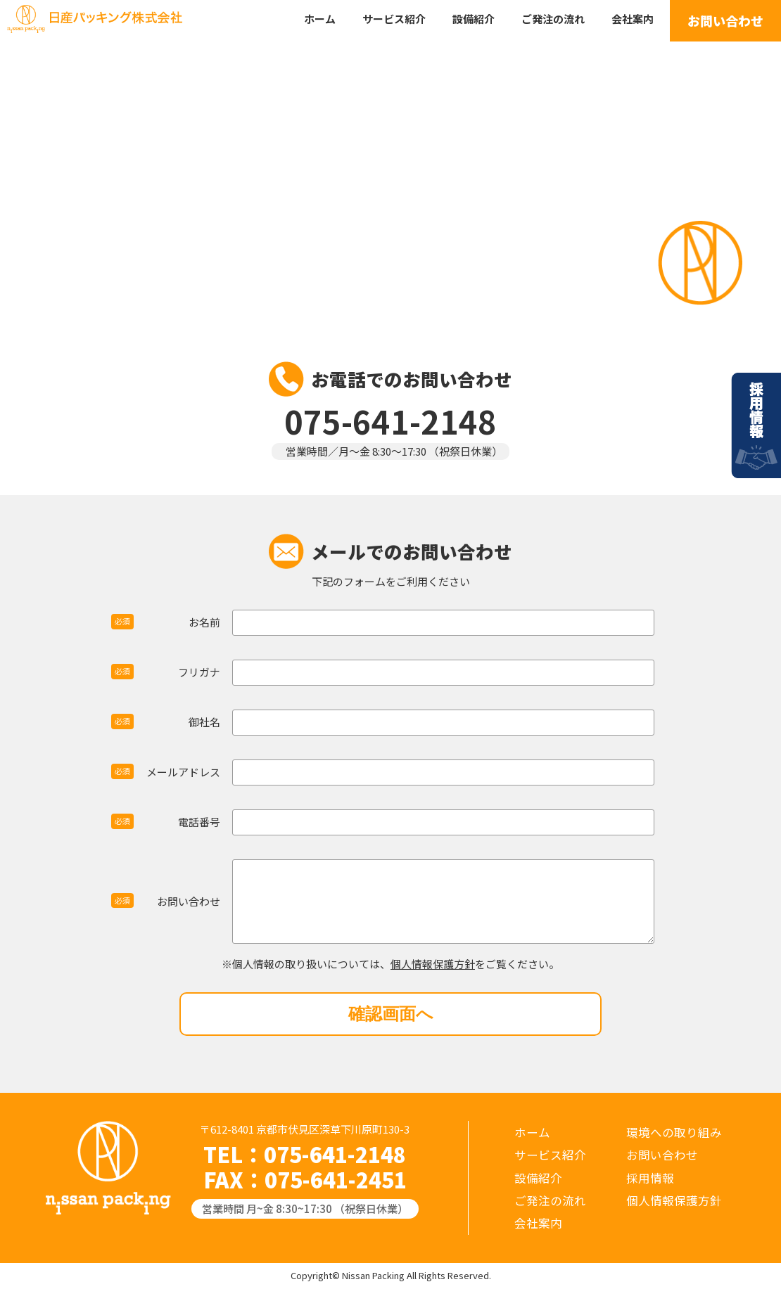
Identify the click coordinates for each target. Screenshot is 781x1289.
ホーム (320, 18)
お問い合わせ (725, 20)
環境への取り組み (674, 1132)
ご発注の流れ (553, 18)
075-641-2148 (335, 1154)
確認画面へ (390, 1013)
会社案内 (632, 18)
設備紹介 (473, 18)
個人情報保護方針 (432, 963)
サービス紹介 (394, 18)
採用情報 (756, 432)
